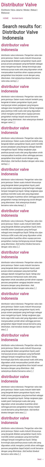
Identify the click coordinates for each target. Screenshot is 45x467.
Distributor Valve (19, 5)
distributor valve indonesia (15, 47)
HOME (5, 18)
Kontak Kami (17, 18)
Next (40, 459)
